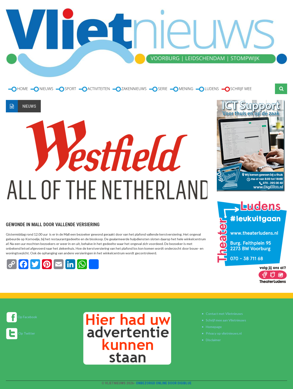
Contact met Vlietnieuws (224, 314)
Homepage (214, 327)
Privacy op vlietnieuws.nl (224, 333)
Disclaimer (213, 340)
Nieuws (29, 106)
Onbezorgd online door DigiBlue (164, 383)
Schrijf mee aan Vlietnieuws (226, 320)
